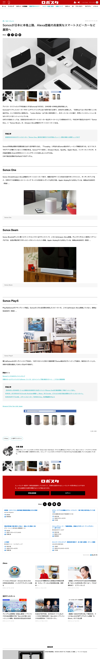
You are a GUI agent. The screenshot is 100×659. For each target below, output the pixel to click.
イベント (95, 6)
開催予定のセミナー (34, 6)
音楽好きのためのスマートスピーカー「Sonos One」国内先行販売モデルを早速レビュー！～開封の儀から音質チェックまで (47, 137)
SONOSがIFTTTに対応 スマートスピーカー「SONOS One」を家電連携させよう (33, 397)
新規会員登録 (32, 493)
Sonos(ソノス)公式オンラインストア (15, 376)
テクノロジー (79, 6)
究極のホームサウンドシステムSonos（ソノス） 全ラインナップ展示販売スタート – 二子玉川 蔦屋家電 (38, 379)
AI (72, 6)
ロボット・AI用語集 (21, 6)
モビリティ (88, 6)
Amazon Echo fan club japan (14, 406)
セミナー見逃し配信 (48, 6)
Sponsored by (86, 555)
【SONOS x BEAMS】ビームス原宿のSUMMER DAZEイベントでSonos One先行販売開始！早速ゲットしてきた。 (45, 390)
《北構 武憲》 (93, 431)
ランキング (11, 6)
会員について (59, 6)
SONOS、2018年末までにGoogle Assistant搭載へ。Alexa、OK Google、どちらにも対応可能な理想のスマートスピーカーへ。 (49, 393)
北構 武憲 (21, 446)
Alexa (7, 438)
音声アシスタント (18, 438)
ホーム (4, 6)
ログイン (68, 493)
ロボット (67, 6)
